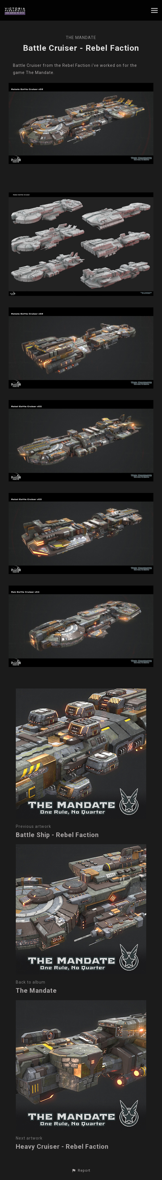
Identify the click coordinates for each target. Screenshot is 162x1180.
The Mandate (81, 37)
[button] (81, 1170)
